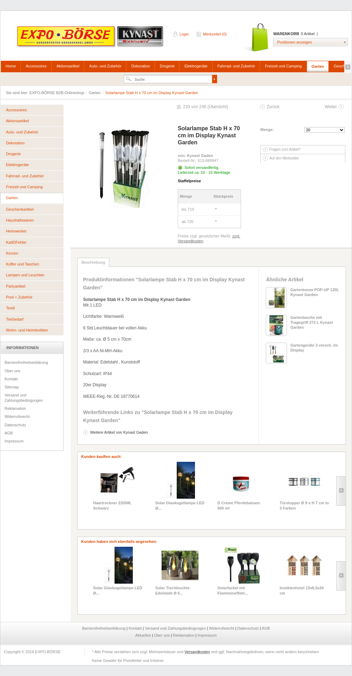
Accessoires (36, 66)
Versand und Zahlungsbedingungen (24, 397)
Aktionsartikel (68, 66)
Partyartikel (15, 286)
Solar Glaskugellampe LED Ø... (179, 505)
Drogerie (167, 66)
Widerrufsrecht (17, 416)
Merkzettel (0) (215, 34)
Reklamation (15, 408)
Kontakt (11, 379)
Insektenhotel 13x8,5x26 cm (302, 590)
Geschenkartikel (20, 209)
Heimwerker (16, 231)
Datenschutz (15, 425)
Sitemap (12, 387)
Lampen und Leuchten (25, 275)
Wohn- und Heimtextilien (27, 330)
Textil (10, 308)
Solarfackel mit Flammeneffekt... (232, 590)
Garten (318, 66)
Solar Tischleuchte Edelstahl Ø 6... (172, 590)
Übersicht (218, 106)
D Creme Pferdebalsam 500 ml (238, 505)
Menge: (267, 129)
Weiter (331, 106)
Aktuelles (143, 635)
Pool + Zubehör (19, 297)
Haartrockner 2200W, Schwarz (112, 505)
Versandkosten (197, 652)
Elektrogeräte (195, 66)
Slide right (341, 491)
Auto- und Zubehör (105, 66)
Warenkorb (256, 37)
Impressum (14, 441)
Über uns (12, 371)
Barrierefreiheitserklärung (26, 362)
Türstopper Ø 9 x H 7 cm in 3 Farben (304, 505)
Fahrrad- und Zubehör (236, 66)
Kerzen (12, 253)
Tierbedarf (15, 319)
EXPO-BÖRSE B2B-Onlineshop (91, 39)
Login (184, 34)
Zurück (273, 106)
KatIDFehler (16, 242)
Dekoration (140, 66)
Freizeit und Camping (283, 66)
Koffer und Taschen (22, 264)
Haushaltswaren (20, 220)
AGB (9, 433)
